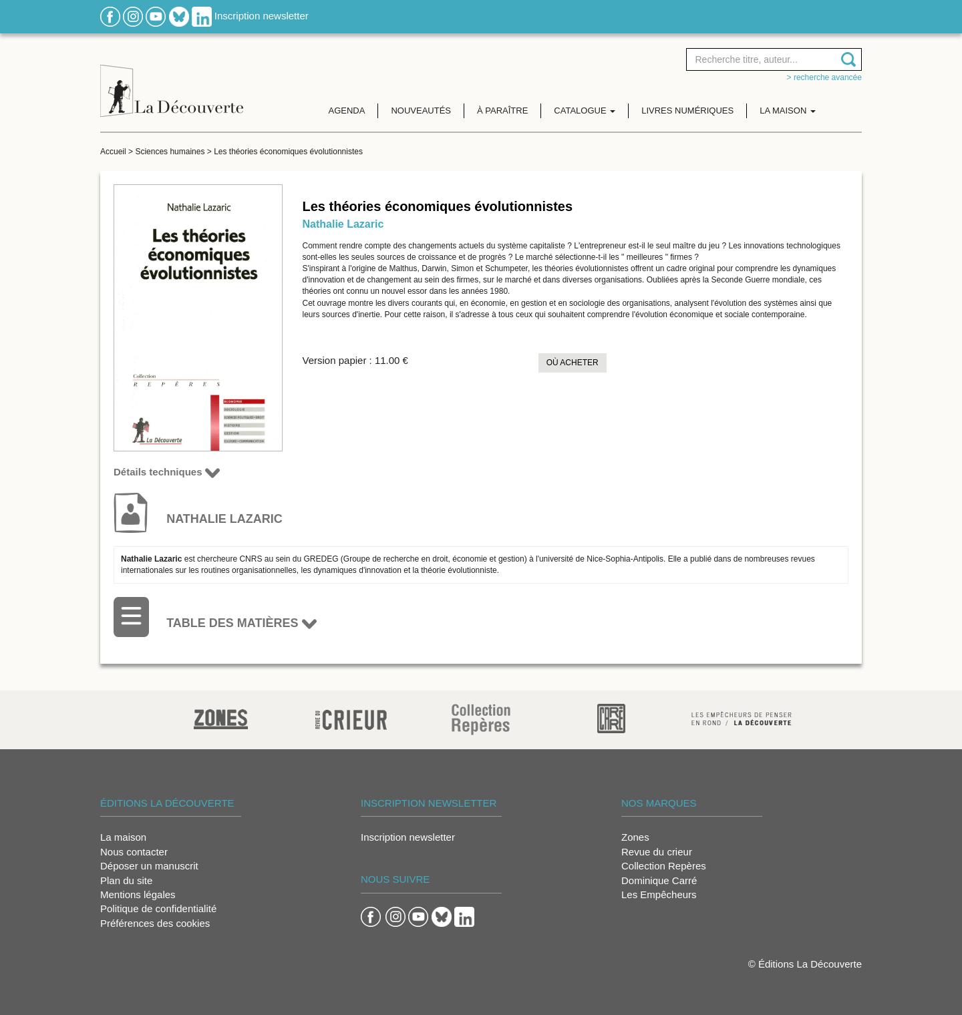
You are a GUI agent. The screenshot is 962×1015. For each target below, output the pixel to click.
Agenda (347, 111)
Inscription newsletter (261, 15)
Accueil (113, 151)
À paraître (502, 111)
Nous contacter (134, 851)
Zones (635, 837)
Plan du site (126, 880)
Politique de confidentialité (158, 908)
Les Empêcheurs (659, 894)
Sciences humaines (169, 151)
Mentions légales (138, 894)
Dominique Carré (659, 880)
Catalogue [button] (584, 111)
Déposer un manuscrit (149, 865)
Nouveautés (421, 111)
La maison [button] (788, 111)
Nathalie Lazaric (343, 224)
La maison (123, 837)
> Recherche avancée (824, 77)
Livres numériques (687, 111)
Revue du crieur (656, 851)
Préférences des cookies (155, 923)
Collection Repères (663, 865)
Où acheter (572, 362)
